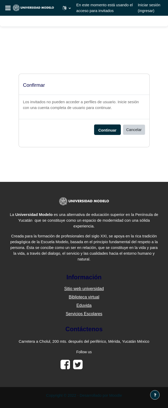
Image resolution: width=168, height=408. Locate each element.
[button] (66, 8)
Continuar (107, 130)
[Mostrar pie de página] (155, 395)
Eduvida (84, 305)
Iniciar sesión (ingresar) (149, 8)
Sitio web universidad (84, 288)
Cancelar (134, 130)
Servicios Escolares (84, 314)
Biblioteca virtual (84, 297)
